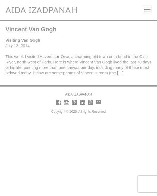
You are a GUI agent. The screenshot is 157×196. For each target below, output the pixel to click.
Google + (74, 102)
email (98, 102)
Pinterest (90, 102)
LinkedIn (82, 102)
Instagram (66, 102)
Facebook (58, 102)
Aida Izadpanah (41, 10)
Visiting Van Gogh (22, 40)
